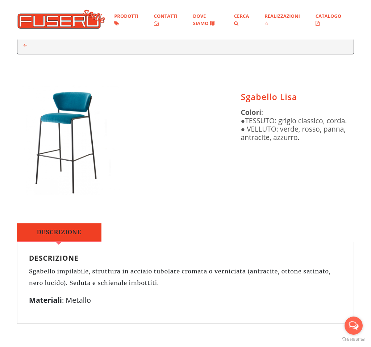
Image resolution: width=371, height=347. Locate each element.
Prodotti (126, 19)
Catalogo (328, 19)
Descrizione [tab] (59, 232)
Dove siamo (203, 19)
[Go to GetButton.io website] (353, 339)
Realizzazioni (282, 19)
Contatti (166, 19)
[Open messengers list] (354, 326)
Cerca (241, 19)
